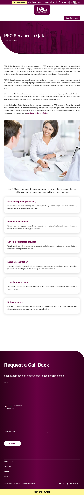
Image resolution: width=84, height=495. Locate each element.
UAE (34, 2)
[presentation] (20, 431)
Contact (7, 471)
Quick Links (8, 461)
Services (7, 466)
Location (7, 476)
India (39, 2)
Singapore (47, 2)
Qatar (30, 2)
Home (6, 40)
